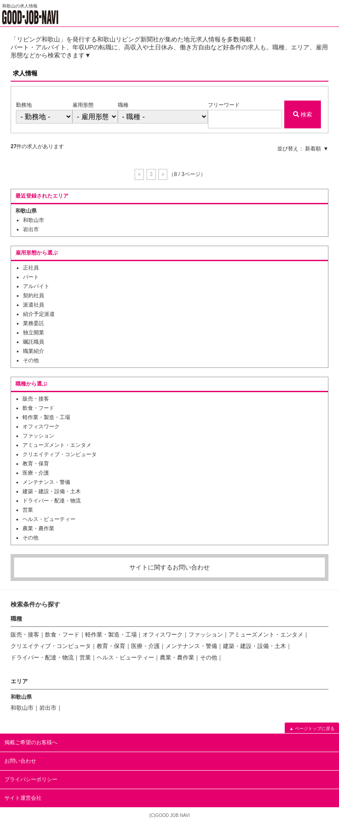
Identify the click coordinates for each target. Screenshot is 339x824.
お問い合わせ (20, 761)
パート (31, 277)
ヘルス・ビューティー (49, 519)
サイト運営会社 (22, 798)
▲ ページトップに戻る (312, 728)
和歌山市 (33, 220)
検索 (302, 114)
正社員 (31, 268)
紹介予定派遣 (39, 314)
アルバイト (36, 286)
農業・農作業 (38, 528)
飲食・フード (38, 408)
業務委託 (33, 323)
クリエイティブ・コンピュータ (60, 454)
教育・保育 (36, 464)
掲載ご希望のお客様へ (30, 742)
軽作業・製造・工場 (46, 417)
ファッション (38, 436)
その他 (31, 360)
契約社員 (33, 295)
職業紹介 (33, 351)
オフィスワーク (41, 426)
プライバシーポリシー (30, 779)
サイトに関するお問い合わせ (169, 567)
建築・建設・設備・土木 (52, 491)
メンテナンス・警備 (46, 482)
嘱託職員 (33, 342)
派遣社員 (33, 305)
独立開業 (33, 333)
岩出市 (31, 229)
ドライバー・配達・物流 (52, 501)
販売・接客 (36, 399)
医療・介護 (36, 473)
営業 (28, 510)
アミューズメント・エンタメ (57, 445)
